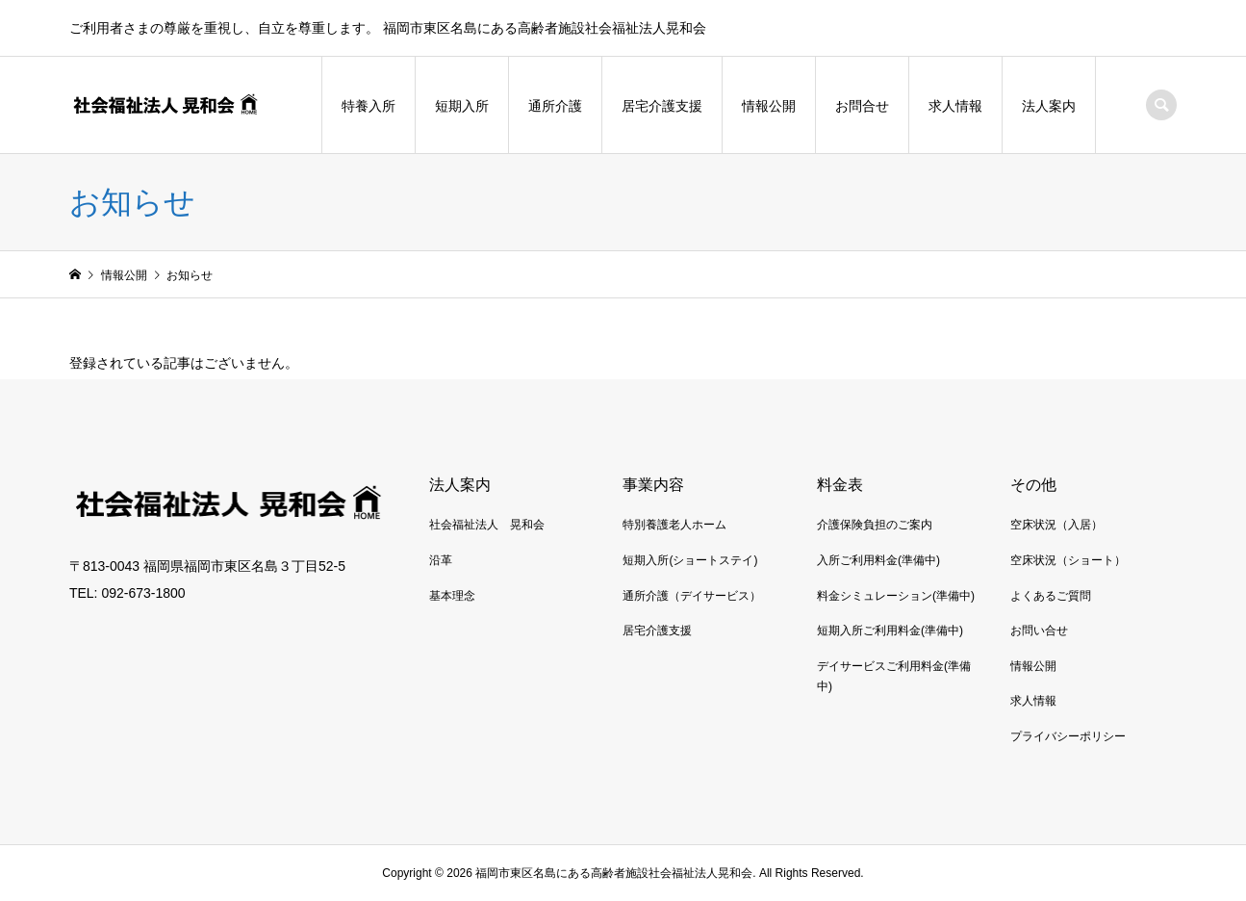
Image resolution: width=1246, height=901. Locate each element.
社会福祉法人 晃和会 (487, 524)
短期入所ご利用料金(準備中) (890, 630)
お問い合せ (1039, 630)
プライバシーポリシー (1068, 736)
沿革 (440, 560)
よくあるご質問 (1050, 596)
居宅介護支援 (662, 106)
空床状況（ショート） (1068, 560)
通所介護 (555, 106)
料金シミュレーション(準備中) (896, 596)
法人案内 (1049, 106)
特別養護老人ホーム (674, 524)
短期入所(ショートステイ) (690, 560)
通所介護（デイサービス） (692, 596)
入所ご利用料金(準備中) (878, 560)
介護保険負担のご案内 (874, 524)
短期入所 (462, 106)
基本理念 (452, 596)
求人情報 (955, 106)
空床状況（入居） (1056, 524)
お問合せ (862, 106)
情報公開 (769, 106)
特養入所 (368, 106)
